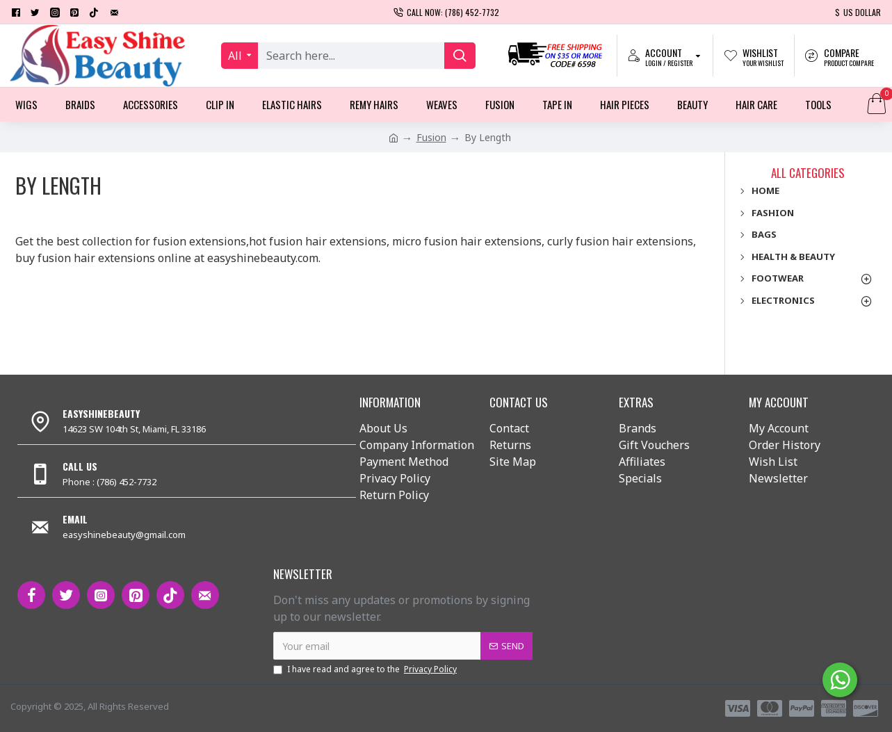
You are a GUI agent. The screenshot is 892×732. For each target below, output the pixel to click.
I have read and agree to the (366, 669)
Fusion (431, 137)
